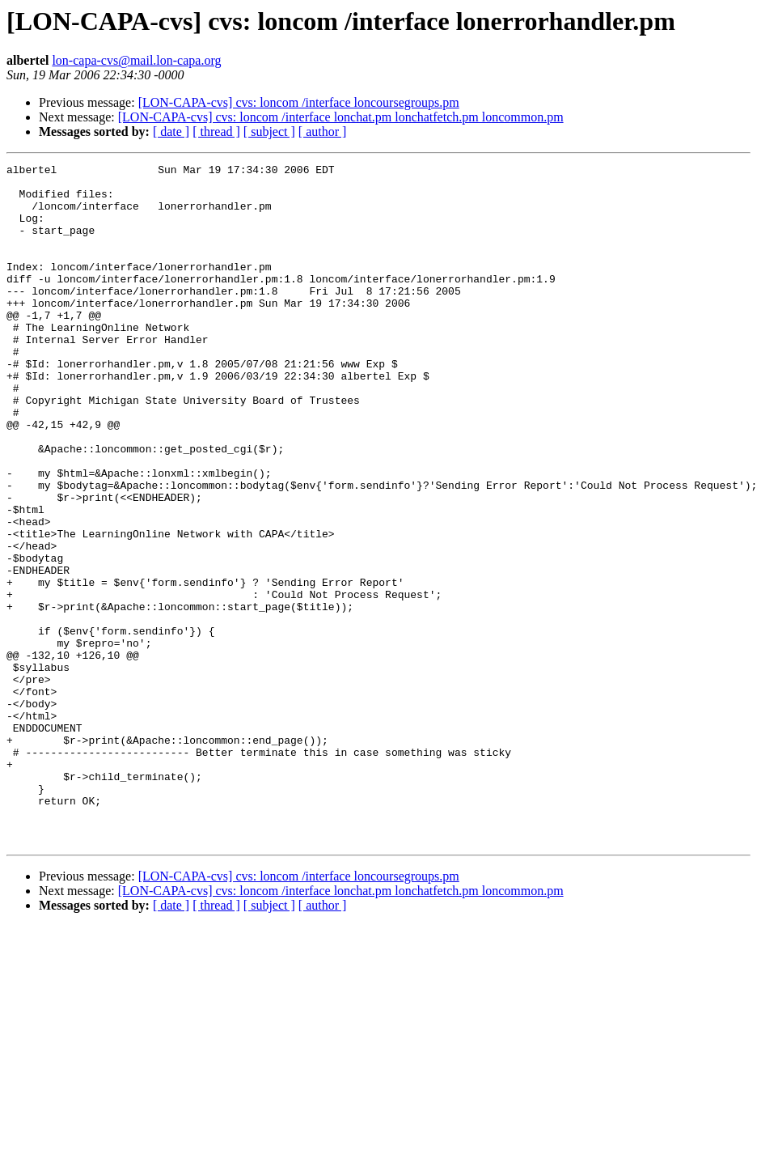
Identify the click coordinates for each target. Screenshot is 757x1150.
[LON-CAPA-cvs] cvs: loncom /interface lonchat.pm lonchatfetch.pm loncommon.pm (341, 117)
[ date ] (171, 131)
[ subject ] (269, 131)
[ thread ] (216, 131)
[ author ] (322, 131)
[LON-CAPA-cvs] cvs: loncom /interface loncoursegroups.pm (298, 102)
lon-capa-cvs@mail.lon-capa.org (136, 60)
